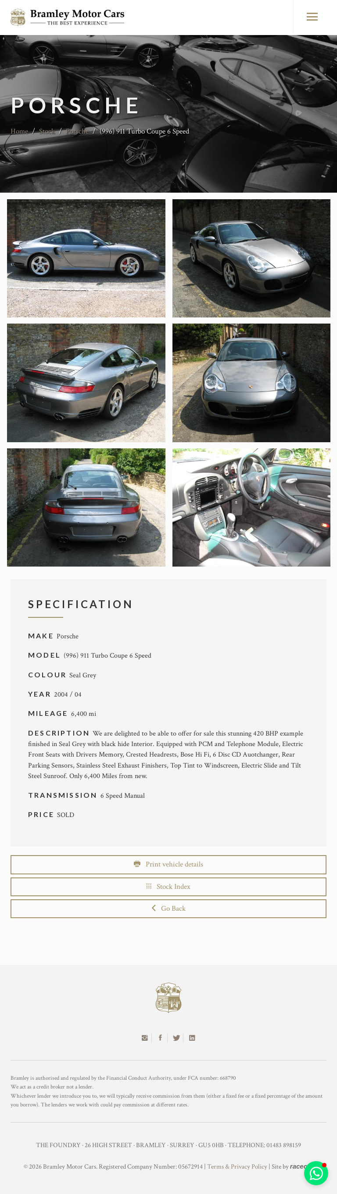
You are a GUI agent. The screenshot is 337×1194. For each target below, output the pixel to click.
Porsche (77, 131)
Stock (47, 131)
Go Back (169, 908)
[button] (316, 1173)
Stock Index (168, 886)
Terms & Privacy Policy (237, 1166)
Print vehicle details (168, 864)
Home (19, 131)
